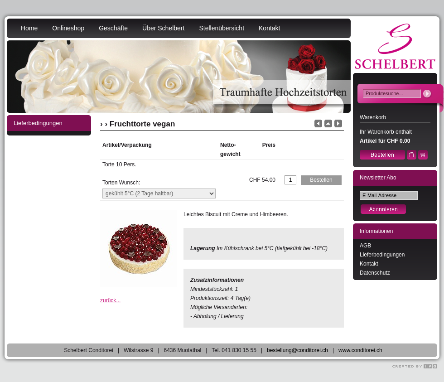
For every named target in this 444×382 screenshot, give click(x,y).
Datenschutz (375, 273)
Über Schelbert (163, 28)
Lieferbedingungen (382, 254)
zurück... (110, 300)
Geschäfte (113, 28)
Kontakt (269, 28)
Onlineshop (68, 28)
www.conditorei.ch (360, 350)
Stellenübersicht (221, 28)
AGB (365, 245)
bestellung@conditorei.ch (297, 350)
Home (29, 28)
